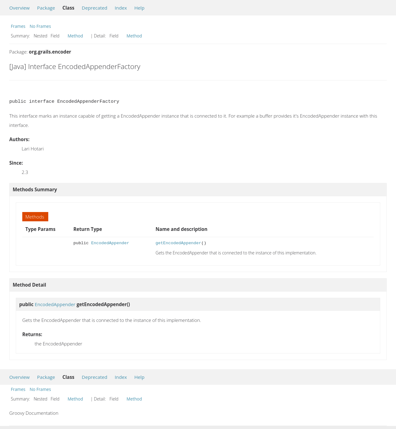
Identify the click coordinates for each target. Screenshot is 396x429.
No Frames (40, 26)
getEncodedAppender (178, 243)
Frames (18, 26)
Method (75, 36)
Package (46, 8)
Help (139, 8)
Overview (19, 8)
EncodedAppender (110, 243)
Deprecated (94, 8)
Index (121, 8)
